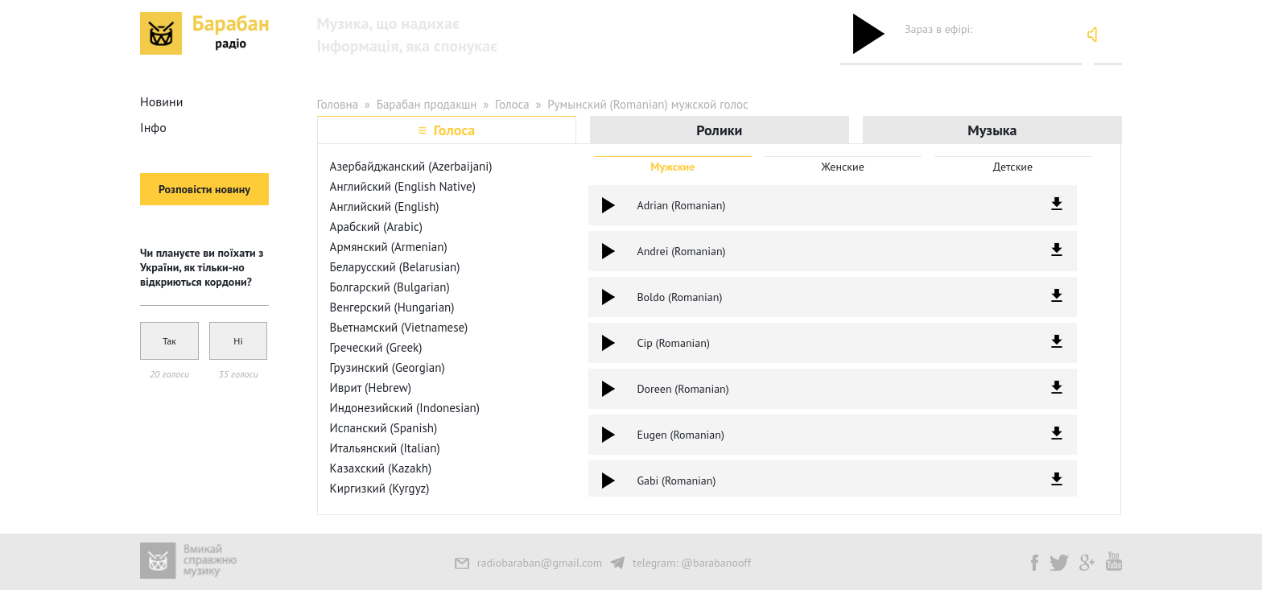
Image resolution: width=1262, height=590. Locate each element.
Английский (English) (384, 206)
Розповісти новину (204, 189)
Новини (161, 101)
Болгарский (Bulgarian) (390, 287)
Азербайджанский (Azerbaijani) (411, 166)
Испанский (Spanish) (384, 427)
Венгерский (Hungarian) (392, 307)
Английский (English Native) (403, 186)
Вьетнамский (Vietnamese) (399, 327)
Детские (1013, 166)
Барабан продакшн (427, 104)
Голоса (512, 104)
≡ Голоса (446, 130)
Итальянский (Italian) (385, 448)
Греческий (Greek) (376, 347)
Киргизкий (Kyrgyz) (380, 488)
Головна (338, 104)
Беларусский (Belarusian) (395, 266)
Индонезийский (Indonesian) (405, 407)
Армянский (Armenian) (388, 246)
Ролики (719, 130)
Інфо (153, 127)
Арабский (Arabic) (376, 226)
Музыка (992, 130)
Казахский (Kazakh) (380, 468)
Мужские (672, 166)
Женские (843, 166)
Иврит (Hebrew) (370, 387)
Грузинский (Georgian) (387, 367)
